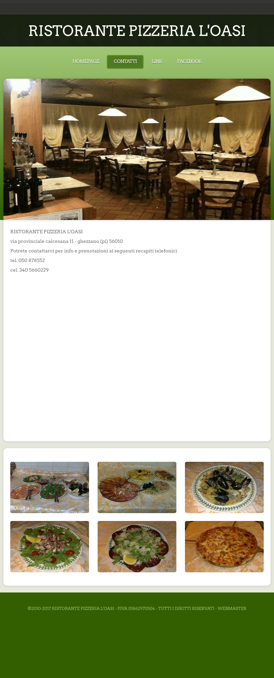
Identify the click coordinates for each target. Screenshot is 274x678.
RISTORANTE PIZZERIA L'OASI (137, 30)
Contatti (125, 61)
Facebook (189, 61)
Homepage (85, 61)
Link (156, 61)
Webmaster (231, 608)
